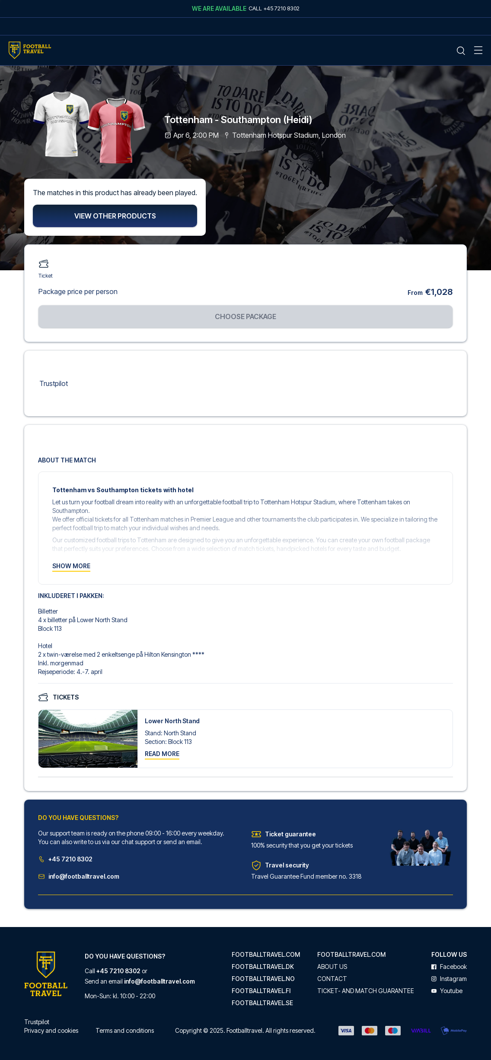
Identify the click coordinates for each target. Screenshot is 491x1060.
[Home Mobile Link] (30, 50)
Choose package (245, 317)
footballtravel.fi (261, 990)
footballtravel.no (263, 978)
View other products (115, 216)
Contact (332, 978)
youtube (446, 990)
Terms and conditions (125, 1030)
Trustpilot (53, 384)
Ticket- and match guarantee (365, 990)
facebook (449, 966)
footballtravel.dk (263, 966)
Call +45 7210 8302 (274, 8)
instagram (449, 978)
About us (332, 966)
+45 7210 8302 (65, 860)
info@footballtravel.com (78, 877)
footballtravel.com (266, 954)
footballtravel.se (262, 1003)
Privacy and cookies (51, 1030)
